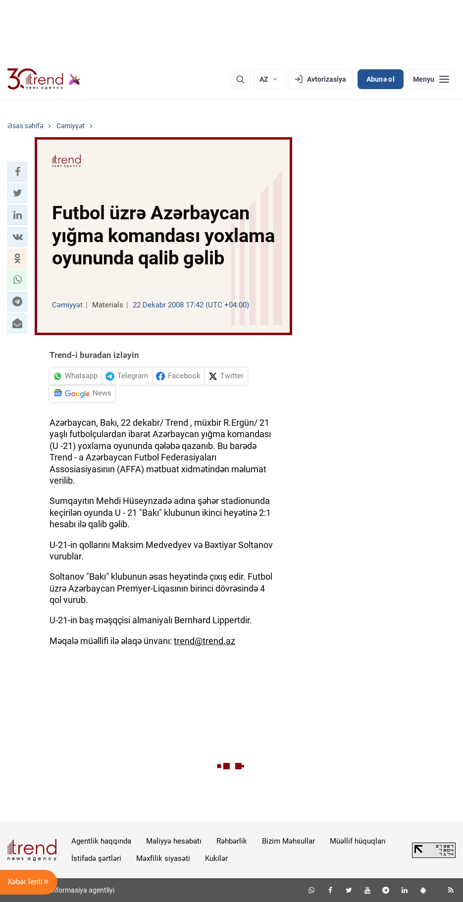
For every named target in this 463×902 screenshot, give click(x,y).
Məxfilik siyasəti (163, 858)
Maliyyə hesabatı (174, 841)
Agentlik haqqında (101, 841)
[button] (17, 171)
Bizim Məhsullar (288, 841)
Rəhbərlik (231, 841)
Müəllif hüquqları (358, 841)
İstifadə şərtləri (96, 858)
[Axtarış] (240, 79)
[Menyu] (431, 79)
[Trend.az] (44, 79)
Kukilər (216, 858)
